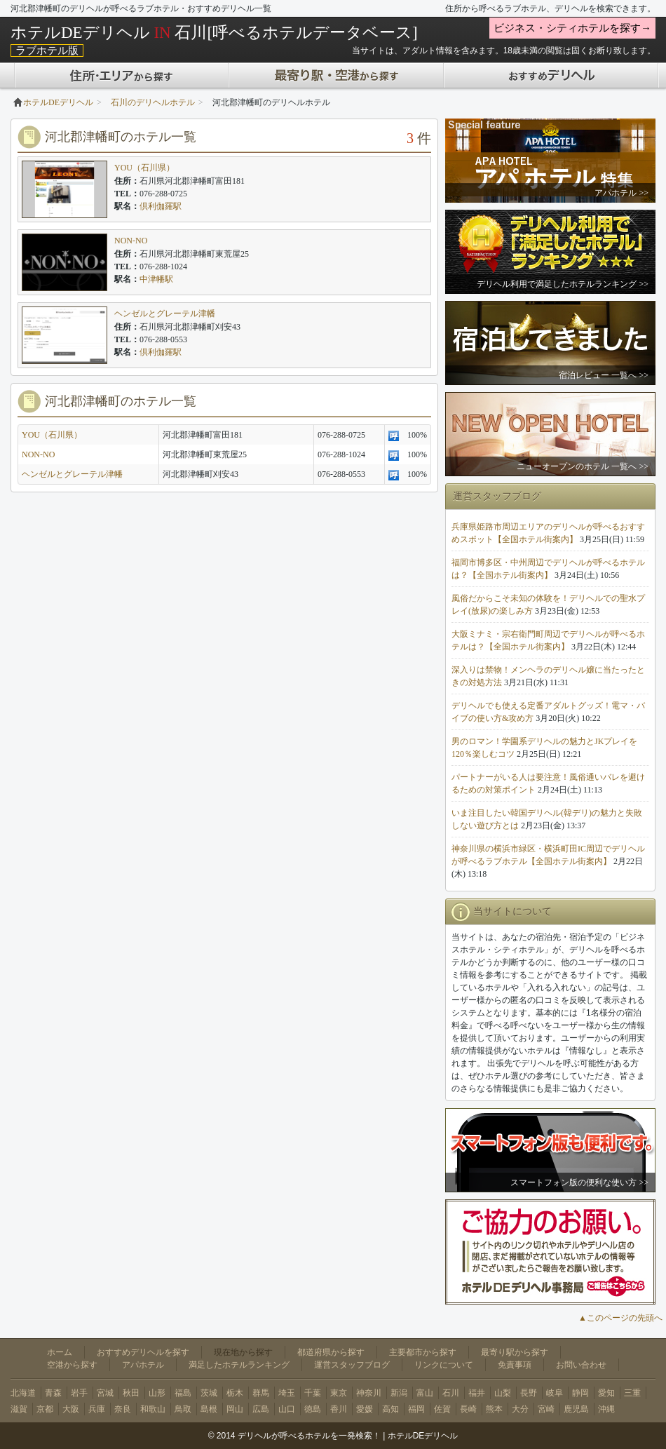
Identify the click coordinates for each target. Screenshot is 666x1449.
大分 (520, 1409)
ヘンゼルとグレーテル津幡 (164, 313)
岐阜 (554, 1393)
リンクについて (443, 1365)
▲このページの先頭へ (620, 1318)
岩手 (79, 1393)
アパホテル (143, 1365)
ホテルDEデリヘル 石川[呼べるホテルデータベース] (214, 32)
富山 (424, 1393)
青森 (53, 1393)
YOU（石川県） (144, 168)
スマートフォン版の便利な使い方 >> (579, 1182)
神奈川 (368, 1393)
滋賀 (19, 1409)
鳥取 (183, 1409)
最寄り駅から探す (514, 1352)
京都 (44, 1409)
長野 (528, 1393)
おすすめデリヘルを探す (143, 1352)
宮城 (105, 1393)
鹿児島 (576, 1409)
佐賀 (442, 1409)
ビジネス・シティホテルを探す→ (572, 28)
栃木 (234, 1393)
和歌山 (152, 1409)
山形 (157, 1393)
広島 (260, 1409)
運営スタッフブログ (352, 1365)
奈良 (122, 1409)
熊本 (494, 1409)
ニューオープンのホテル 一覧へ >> (582, 466)
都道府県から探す (331, 1352)
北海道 (23, 1393)
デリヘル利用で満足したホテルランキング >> (562, 284)
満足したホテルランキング (239, 1365)
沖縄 (606, 1409)
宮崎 (546, 1409)
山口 (286, 1409)
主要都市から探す (422, 1352)
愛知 (606, 1393)
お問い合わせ (581, 1365)
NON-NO (130, 240)
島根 (209, 1409)
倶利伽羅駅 (161, 206)
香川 (338, 1409)
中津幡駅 (156, 279)
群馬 (260, 1393)
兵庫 (96, 1409)
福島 (183, 1393)
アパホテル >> (621, 193)
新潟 (398, 1393)
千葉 (312, 1393)
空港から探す (72, 1365)
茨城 (209, 1393)
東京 (338, 1393)
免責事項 (514, 1365)
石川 (450, 1393)
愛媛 (364, 1409)
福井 (476, 1393)
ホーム (59, 1352)
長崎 (468, 1409)
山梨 (502, 1393)
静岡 (580, 1393)
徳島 (312, 1409)
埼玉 (286, 1393)
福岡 (416, 1409)
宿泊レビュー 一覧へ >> (603, 375)
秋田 (131, 1393)
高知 (390, 1409)
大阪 (70, 1409)
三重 (632, 1393)
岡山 (234, 1409)
